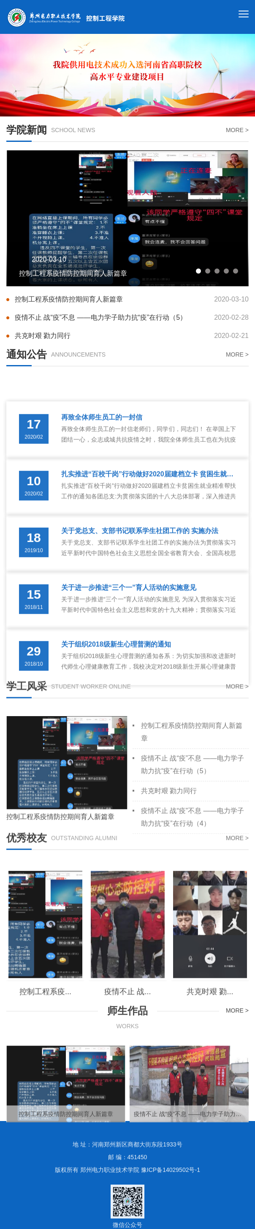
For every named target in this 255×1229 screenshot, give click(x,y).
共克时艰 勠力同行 (132, 339)
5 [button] (235, 279)
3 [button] (136, 110)
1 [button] (119, 110)
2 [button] (127, 110)
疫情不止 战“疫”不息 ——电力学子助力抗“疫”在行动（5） (132, 321)
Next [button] (240, 75)
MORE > (237, 130)
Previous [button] (14, 75)
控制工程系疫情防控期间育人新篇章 (132, 302)
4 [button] (226, 279)
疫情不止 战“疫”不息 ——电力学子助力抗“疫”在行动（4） (192, 880)
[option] (127, 75)
